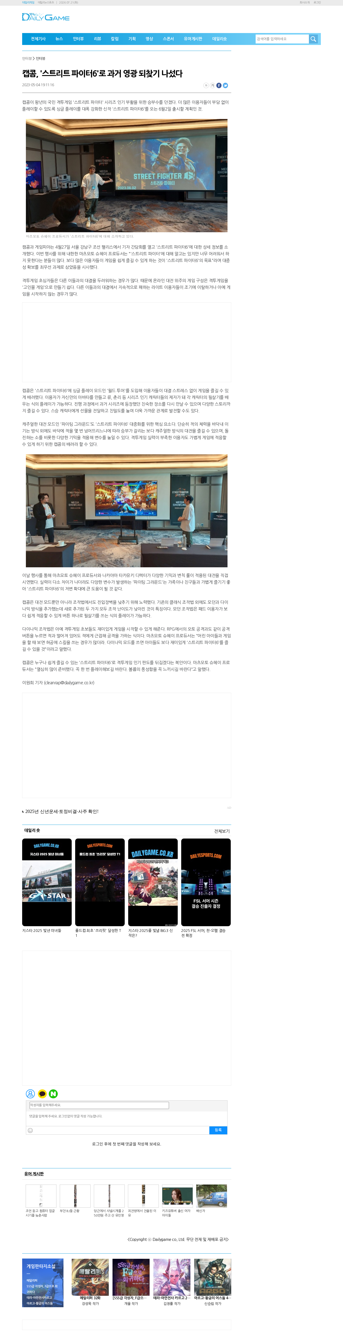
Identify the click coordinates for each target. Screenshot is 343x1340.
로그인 (317, 2)
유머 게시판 (34, 1174)
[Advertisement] (126, 342)
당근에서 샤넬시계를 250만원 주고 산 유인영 (109, 1213)
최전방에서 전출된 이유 (142, 1213)
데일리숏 (219, 39)
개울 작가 (131, 1303)
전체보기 (222, 831)
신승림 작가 (212, 1303)
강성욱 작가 (90, 1303)
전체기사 (38, 39)
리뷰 (97, 39)
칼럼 (114, 39)
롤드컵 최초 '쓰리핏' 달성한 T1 (98, 933)
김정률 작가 (172, 1303)
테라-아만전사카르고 (39, 1297)
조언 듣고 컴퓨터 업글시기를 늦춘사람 (40, 1213)
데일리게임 (28, 2)
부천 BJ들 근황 (69, 1211)
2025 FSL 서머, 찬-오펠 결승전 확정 (203, 933)
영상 (149, 39)
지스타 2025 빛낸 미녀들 (41, 930)
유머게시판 (193, 39)
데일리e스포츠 (46, 2)
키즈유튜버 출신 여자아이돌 (176, 1213)
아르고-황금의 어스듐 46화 (212, 1298)
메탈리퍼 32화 (90, 1298)
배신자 (200, 1211)
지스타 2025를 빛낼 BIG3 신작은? (150, 933)
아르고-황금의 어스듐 (40, 1303)
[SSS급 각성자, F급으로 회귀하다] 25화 (131, 1298)
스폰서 (168, 39)
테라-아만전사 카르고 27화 (171, 1298)
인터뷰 (78, 39)
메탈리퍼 (32, 1280)
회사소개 (304, 2)
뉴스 (59, 39)
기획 (132, 39)
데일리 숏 (32, 830)
